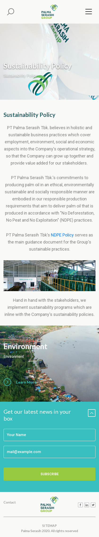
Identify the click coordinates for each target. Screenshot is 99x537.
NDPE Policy (62, 234)
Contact (10, 502)
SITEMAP (49, 526)
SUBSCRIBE (50, 474)
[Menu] (87, 12)
